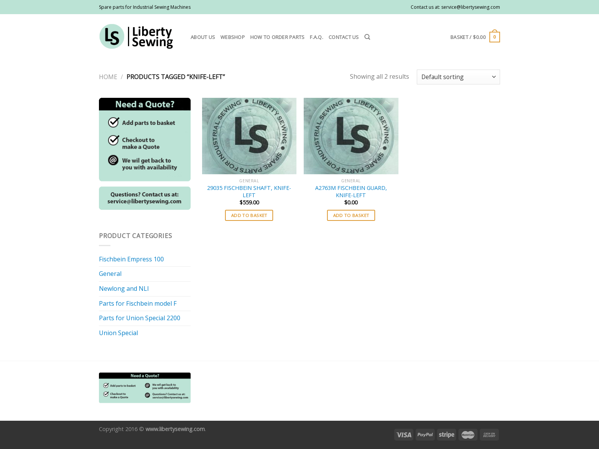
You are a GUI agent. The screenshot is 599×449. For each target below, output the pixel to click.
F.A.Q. (316, 37)
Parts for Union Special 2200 (139, 318)
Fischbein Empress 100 (131, 259)
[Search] (367, 37)
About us (203, 37)
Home (108, 77)
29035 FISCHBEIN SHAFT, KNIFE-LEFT (249, 192)
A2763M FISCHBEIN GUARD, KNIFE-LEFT (351, 192)
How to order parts (277, 37)
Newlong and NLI (124, 288)
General (110, 273)
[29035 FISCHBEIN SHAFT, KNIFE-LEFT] (249, 136)
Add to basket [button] (249, 215)
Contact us (344, 37)
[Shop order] (458, 77)
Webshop (232, 37)
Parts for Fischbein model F (137, 303)
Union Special (118, 333)
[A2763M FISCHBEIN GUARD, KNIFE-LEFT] (351, 136)
